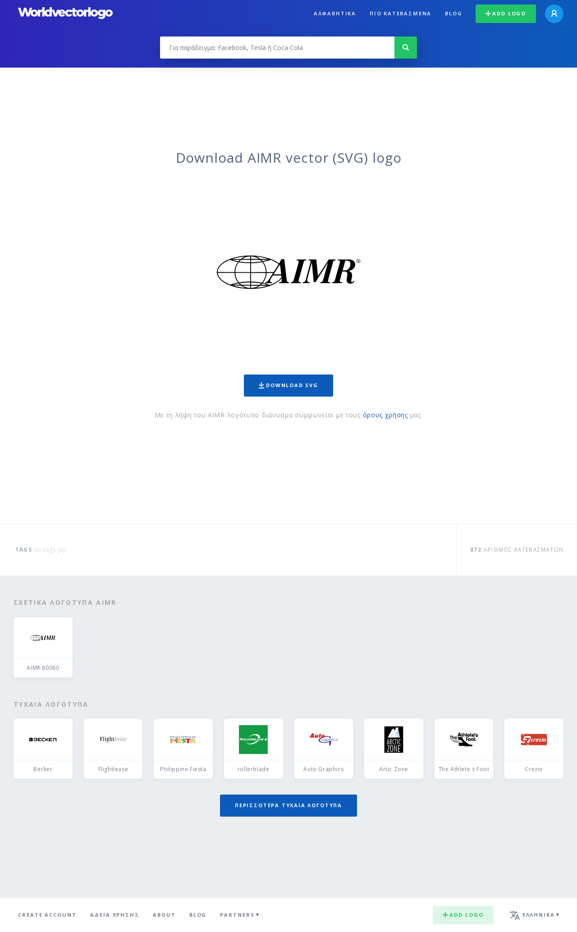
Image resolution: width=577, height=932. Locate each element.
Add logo (505, 13)
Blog (453, 13)
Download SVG (288, 385)
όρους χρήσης (385, 415)
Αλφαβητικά (335, 13)
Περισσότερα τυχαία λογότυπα (288, 805)
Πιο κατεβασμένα (400, 13)
